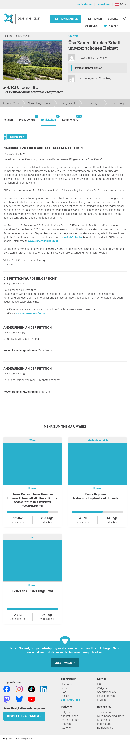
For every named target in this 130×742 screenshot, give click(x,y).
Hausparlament (106, 695)
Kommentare (70, 118)
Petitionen (94, 18)
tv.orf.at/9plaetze (72, 237)
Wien (32, 440)
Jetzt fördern (65, 662)
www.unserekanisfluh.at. (43, 241)
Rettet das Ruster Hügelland (32, 591)
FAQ (99, 684)
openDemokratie (107, 692)
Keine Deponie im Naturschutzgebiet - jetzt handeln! (97, 496)
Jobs (64, 688)
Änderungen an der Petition (27, 327)
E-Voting (102, 699)
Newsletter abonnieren (24, 716)
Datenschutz (104, 720)
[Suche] (125, 18)
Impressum (104, 723)
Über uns (66, 684)
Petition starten (65, 18)
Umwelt (73, 36)
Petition (8, 119)
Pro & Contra (27, 118)
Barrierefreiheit (105, 727)
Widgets (102, 688)
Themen (66, 723)
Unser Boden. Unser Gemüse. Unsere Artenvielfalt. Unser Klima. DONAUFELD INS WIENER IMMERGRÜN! (32, 500)
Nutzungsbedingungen (110, 716)
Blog (63, 692)
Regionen (66, 727)
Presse (65, 695)
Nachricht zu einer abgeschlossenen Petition (43, 148)
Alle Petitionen (69, 716)
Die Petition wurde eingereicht (30, 279)
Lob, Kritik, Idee (70, 699)
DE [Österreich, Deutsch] (119, 4)
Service (113, 18)
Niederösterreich (97, 440)
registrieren (84, 4)
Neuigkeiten (48, 118)
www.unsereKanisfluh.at (31, 313)
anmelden (103, 4)
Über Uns (91, 25)
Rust (32, 537)
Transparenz (104, 712)
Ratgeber (66, 712)
